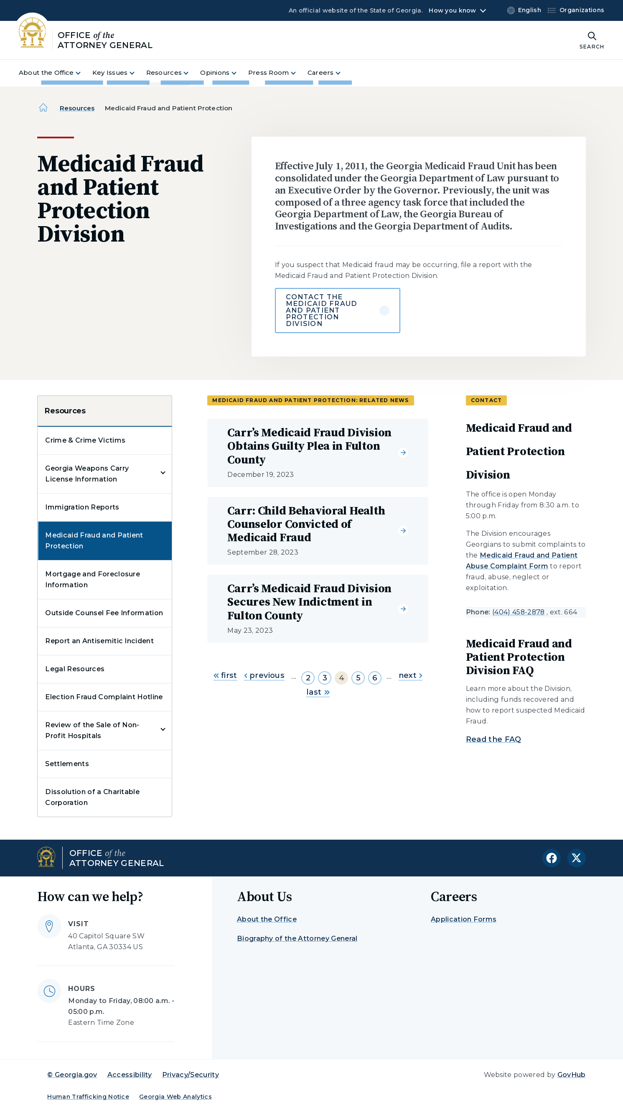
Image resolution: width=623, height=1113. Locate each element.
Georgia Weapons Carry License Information (87, 473)
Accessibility (129, 1075)
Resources (77, 108)
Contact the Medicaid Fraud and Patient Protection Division (322, 310)
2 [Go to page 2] (308, 678)
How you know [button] (452, 10)
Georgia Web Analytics (175, 1096)
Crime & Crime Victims (85, 440)
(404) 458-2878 (518, 612)
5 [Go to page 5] (358, 678)
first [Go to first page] (225, 675)
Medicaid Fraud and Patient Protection (94, 540)
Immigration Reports (82, 507)
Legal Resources (74, 669)
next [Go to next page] (410, 675)
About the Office (267, 919)
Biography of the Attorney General (297, 938)
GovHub (571, 1075)
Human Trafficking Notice (88, 1096)
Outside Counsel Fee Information (104, 613)
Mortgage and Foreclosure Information (92, 579)
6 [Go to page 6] (374, 678)
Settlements (67, 764)
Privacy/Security (190, 1075)
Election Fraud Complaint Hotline (104, 697)
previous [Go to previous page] (264, 675)
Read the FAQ (493, 739)
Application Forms (463, 919)
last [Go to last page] (317, 692)
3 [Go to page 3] (325, 678)
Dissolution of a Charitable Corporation (92, 797)
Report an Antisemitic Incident (99, 641)
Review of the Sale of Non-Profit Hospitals (92, 730)
